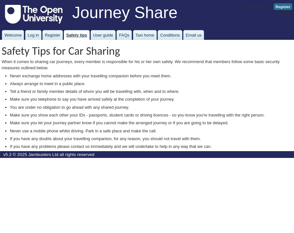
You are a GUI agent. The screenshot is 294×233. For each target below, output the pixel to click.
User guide (103, 35)
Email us (194, 35)
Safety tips (76, 35)
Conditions (170, 35)
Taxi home (144, 35)
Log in (285, 13)
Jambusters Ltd (43, 154)
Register (283, 7)
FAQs (124, 35)
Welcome (13, 35)
